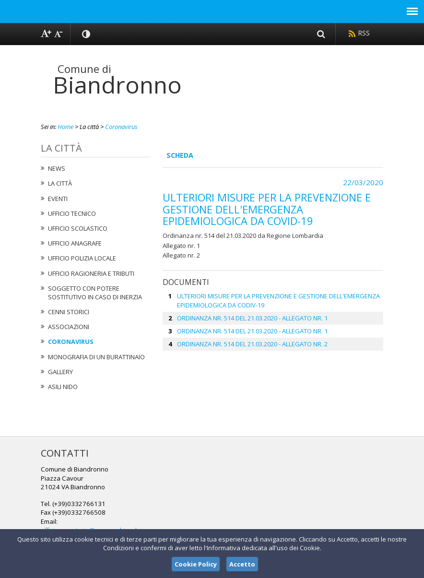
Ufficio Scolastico (77, 228)
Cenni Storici (68, 311)
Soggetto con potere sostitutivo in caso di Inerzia (95, 292)
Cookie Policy (196, 564)
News (56, 168)
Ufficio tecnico (72, 213)
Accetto (242, 564)
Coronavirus (121, 126)
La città (60, 183)
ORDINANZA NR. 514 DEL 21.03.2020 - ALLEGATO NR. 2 (252, 344)
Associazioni (68, 326)
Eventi (58, 198)
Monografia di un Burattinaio (96, 357)
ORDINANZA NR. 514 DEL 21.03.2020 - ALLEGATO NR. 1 (252, 318)
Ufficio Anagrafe (75, 243)
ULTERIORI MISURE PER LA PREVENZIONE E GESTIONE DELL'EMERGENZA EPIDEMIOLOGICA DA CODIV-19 (278, 300)
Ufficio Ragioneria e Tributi (91, 273)
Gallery (60, 371)
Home (65, 126)
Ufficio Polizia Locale (82, 258)
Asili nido (63, 386)
